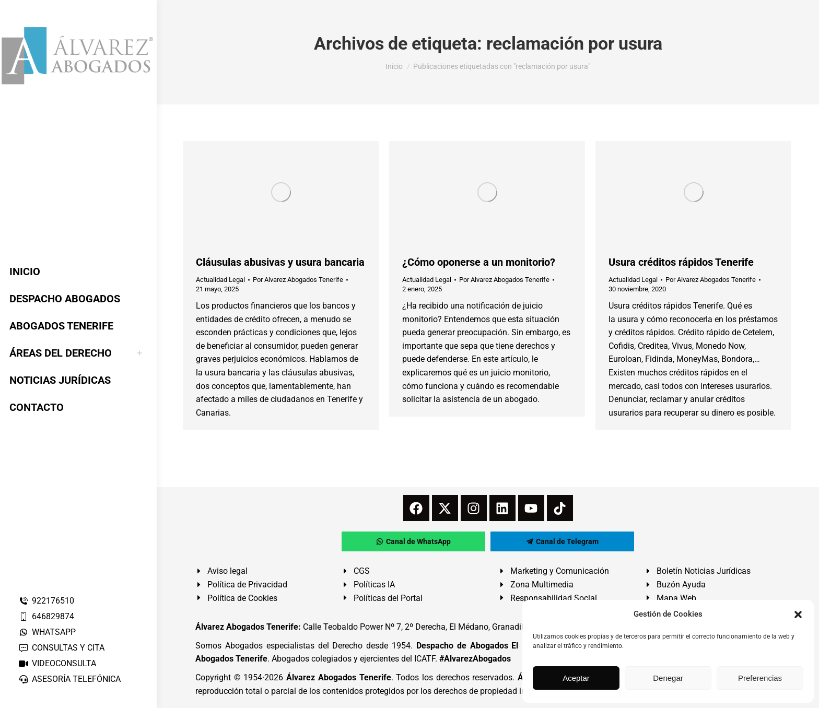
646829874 (46, 616)
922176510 (46, 601)
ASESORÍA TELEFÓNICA (69, 679)
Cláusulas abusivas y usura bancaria (280, 262)
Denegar (668, 678)
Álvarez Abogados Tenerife (338, 677)
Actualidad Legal (220, 280)
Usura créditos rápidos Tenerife (681, 262)
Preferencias (760, 678)
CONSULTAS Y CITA (61, 648)
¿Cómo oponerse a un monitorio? (478, 262)
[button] (798, 614)
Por (298, 280)
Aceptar (576, 678)
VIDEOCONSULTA (57, 663)
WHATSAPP (47, 632)
